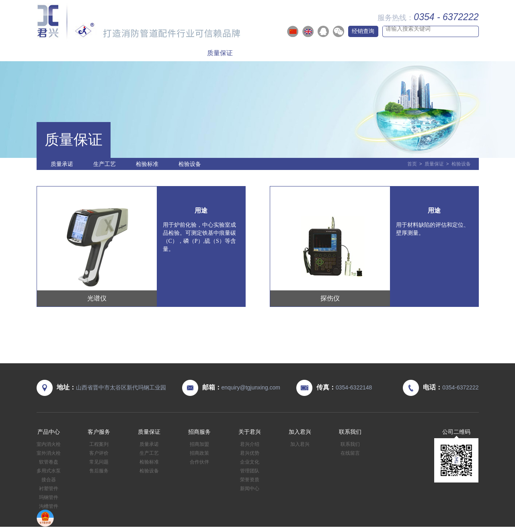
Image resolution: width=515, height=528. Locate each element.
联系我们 (450, 53)
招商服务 (277, 53)
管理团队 (249, 471)
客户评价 (99, 453)
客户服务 (162, 53)
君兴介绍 (249, 444)
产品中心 (105, 53)
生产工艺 (104, 164)
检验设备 (190, 164)
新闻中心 (249, 488)
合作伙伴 (199, 462)
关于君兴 (335, 53)
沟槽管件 (48, 506)
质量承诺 (62, 164)
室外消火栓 (49, 453)
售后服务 (99, 471)
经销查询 (363, 31)
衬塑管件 (48, 488)
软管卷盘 (48, 462)
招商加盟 (199, 444)
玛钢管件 (48, 497)
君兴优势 (249, 453)
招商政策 (199, 453)
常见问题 (99, 462)
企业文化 (249, 462)
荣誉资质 (249, 479)
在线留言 (350, 453)
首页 (56, 53)
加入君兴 (392, 53)
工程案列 (99, 444)
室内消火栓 (49, 444)
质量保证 (220, 53)
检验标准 (147, 164)
